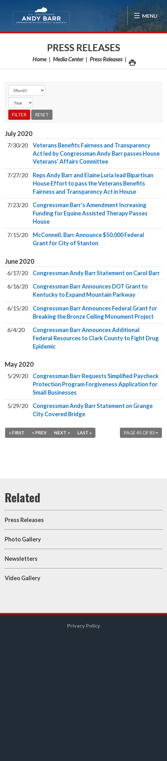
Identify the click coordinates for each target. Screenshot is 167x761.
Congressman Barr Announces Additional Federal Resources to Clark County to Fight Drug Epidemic (96, 338)
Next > (62, 432)
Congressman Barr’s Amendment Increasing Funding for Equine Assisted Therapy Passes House (90, 213)
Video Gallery (22, 577)
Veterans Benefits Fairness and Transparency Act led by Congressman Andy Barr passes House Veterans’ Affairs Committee (96, 153)
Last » (84, 432)
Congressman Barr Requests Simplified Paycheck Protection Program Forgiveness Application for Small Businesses (96, 384)
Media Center (68, 59)
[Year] (20, 102)
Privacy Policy (83, 625)
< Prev (39, 432)
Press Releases (83, 47)
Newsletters (21, 558)
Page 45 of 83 (141, 432)
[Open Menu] (145, 15)
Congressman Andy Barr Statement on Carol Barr (96, 272)
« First (16, 432)
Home (39, 59)
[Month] (26, 90)
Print (132, 61)
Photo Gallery (23, 539)
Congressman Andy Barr (41, 16)
